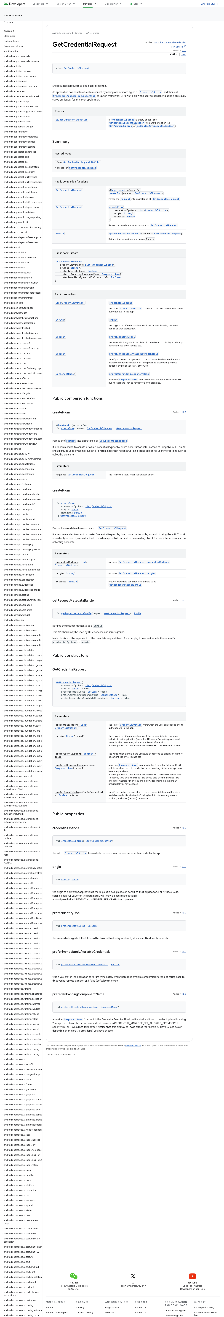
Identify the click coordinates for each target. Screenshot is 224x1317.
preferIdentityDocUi (122, 336)
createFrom (115, 193)
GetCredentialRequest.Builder (82, 162)
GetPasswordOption (120, 125)
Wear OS (109, 1312)
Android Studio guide (175, 1310)
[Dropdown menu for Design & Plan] (75, 4)
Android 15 (140, 1307)
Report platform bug (204, 1307)
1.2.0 (184, 50)
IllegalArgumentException (72, 119)
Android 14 (140, 1312)
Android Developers (61, 33)
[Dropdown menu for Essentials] (48, 4)
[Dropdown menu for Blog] (143, 4)
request (125, 198)
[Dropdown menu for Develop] (97, 4)
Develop (78, 33)
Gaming (80, 1307)
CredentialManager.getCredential (74, 95)
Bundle (131, 216)
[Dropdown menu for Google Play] (122, 4)
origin (113, 319)
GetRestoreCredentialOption (126, 122)
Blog (136, 3)
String (128, 213)
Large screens (112, 1307)
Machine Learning (84, 1312)
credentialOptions (122, 119)
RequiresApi (118, 190)
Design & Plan (63, 3)
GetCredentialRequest (76, 68)
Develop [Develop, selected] (88, 3)
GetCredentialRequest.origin (137, 573)
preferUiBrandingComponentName (129, 373)
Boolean (92, 271)
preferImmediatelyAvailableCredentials (133, 353)
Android (50, 1307)
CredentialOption (151, 92)
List (141, 210)
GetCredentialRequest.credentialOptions (144, 562)
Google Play (111, 3)
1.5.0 (184, 412)
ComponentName (111, 274)
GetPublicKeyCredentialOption (155, 125)
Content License (133, 1045)
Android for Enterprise (57, 1312)
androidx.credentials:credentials (170, 42)
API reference (13, 15)
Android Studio (209, 3)
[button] (20, 56)
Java (183, 54)
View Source (177, 46)
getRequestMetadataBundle (125, 233)
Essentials (38, 3)
